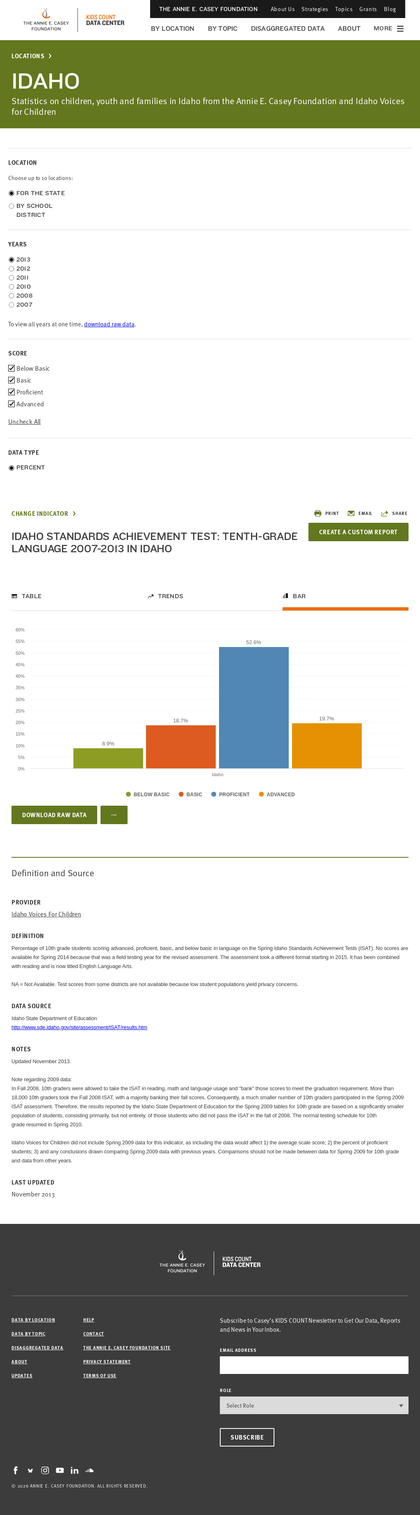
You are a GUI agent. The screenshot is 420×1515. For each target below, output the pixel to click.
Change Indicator (39, 513)
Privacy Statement (107, 1361)
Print (326, 513)
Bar (299, 596)
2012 (23, 268)
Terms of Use (99, 1375)
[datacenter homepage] (105, 20)
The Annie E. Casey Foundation (208, 9)
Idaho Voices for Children (46, 914)
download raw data (109, 324)
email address (238, 1350)
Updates (21, 1375)
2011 (22, 277)
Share (394, 513)
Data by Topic (28, 1333)
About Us (283, 9)
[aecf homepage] (46, 20)
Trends (170, 596)
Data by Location (33, 1320)
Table (31, 596)
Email (359, 513)
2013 (23, 259)
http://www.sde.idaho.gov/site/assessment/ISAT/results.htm (79, 1027)
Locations (27, 56)
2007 (24, 304)
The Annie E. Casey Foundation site (127, 1347)
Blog (390, 9)
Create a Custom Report (358, 531)
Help (88, 1320)
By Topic (223, 28)
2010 (23, 286)
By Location (173, 28)
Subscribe (247, 1437)
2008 (24, 295)
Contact (93, 1333)
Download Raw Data (54, 814)
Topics (344, 9)
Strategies (315, 9)
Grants (368, 9)
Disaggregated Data (288, 28)
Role (226, 1390)
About (349, 28)
